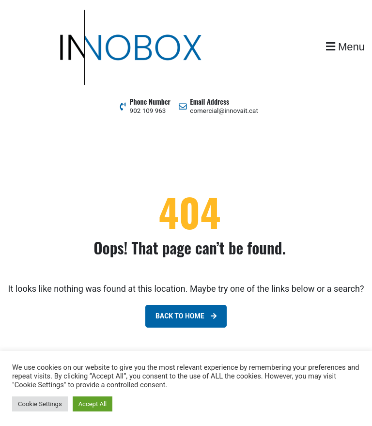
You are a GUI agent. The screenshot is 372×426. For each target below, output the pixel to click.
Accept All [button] (92, 404)
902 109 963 (148, 110)
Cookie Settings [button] (40, 404)
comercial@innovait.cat (224, 110)
